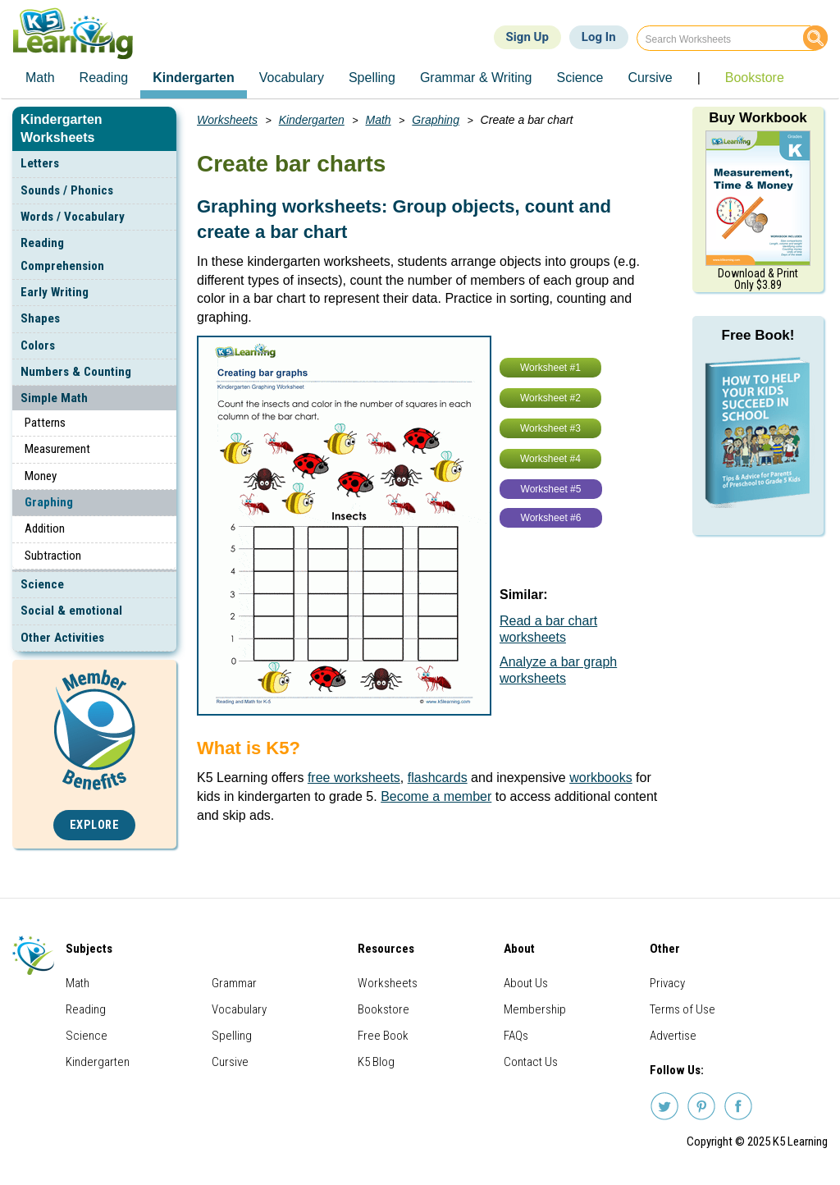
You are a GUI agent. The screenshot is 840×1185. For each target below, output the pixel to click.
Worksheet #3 (550, 428)
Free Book (383, 1035)
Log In (599, 37)
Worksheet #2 (550, 398)
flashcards (438, 778)
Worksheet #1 (550, 367)
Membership (535, 1009)
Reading (86, 1009)
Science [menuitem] (579, 78)
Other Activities (62, 637)
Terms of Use (682, 1009)
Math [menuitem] (40, 78)
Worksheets (227, 119)
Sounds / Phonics (67, 190)
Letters (40, 163)
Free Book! (758, 335)
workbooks (600, 778)
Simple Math (54, 398)
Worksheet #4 (550, 458)
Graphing (49, 502)
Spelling (232, 1035)
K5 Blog (376, 1062)
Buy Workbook (758, 118)
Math (378, 119)
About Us (526, 983)
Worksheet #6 (551, 518)
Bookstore (383, 1009)
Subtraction (53, 555)
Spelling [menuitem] (372, 78)
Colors (38, 345)
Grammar (234, 983)
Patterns (45, 422)
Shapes (40, 318)
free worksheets (354, 778)
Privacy (667, 983)
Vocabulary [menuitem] (291, 78)
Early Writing (55, 292)
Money (41, 476)
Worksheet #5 (551, 489)
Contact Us (531, 1062)
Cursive (230, 1062)
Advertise (673, 1035)
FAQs (516, 1035)
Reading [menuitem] (104, 78)
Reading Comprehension (62, 254)
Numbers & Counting (76, 371)
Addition (45, 528)
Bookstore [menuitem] (754, 78)
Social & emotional (71, 610)
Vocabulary (239, 1009)
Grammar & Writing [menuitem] (476, 78)
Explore (95, 825)
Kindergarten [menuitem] (194, 78)
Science (42, 584)
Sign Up (527, 37)
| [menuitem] (699, 78)
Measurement (57, 449)
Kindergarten (312, 119)
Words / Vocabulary (73, 216)
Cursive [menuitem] (650, 78)
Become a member (436, 796)
